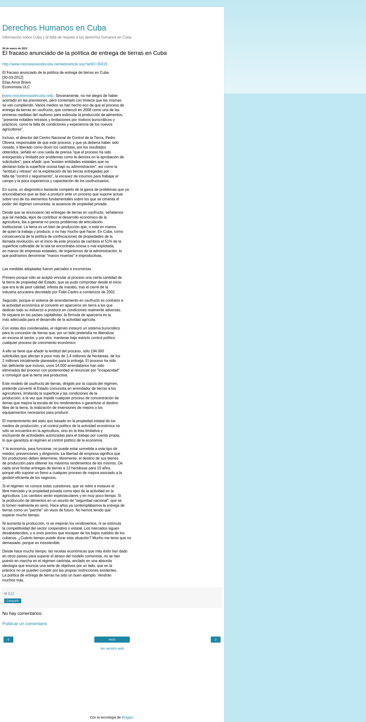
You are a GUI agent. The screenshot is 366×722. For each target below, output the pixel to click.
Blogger (127, 717)
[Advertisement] (112, 13)
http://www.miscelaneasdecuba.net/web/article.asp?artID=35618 (54, 64)
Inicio (112, 639)
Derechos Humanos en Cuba (54, 27)
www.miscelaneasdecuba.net (27, 96)
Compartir (13, 600)
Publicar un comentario (24, 623)
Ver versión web (112, 648)
